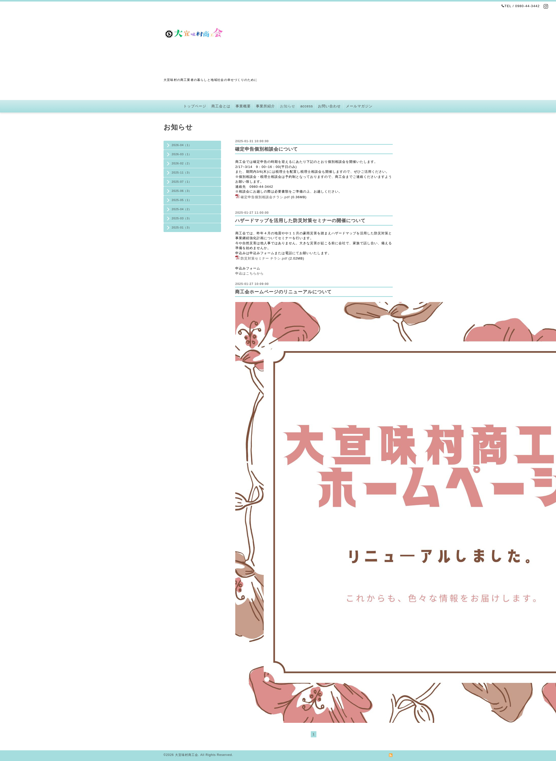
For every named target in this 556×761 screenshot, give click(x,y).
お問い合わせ (329, 106)
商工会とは (220, 106)
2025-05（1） (182, 200)
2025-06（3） (182, 190)
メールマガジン (359, 106)
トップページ (194, 106)
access (306, 106)
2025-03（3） (182, 218)
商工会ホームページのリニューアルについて (283, 291)
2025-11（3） (182, 172)
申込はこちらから (249, 273)
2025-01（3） (182, 227)
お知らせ (287, 106)
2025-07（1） (182, 181)
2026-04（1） (182, 145)
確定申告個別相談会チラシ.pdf (265, 197)
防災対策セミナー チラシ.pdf (264, 258)
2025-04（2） (182, 209)
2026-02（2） (182, 163)
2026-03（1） (182, 154)
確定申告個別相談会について (266, 149)
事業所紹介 (265, 106)
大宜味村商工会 (186, 755)
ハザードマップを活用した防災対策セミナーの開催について (300, 220)
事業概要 (243, 106)
